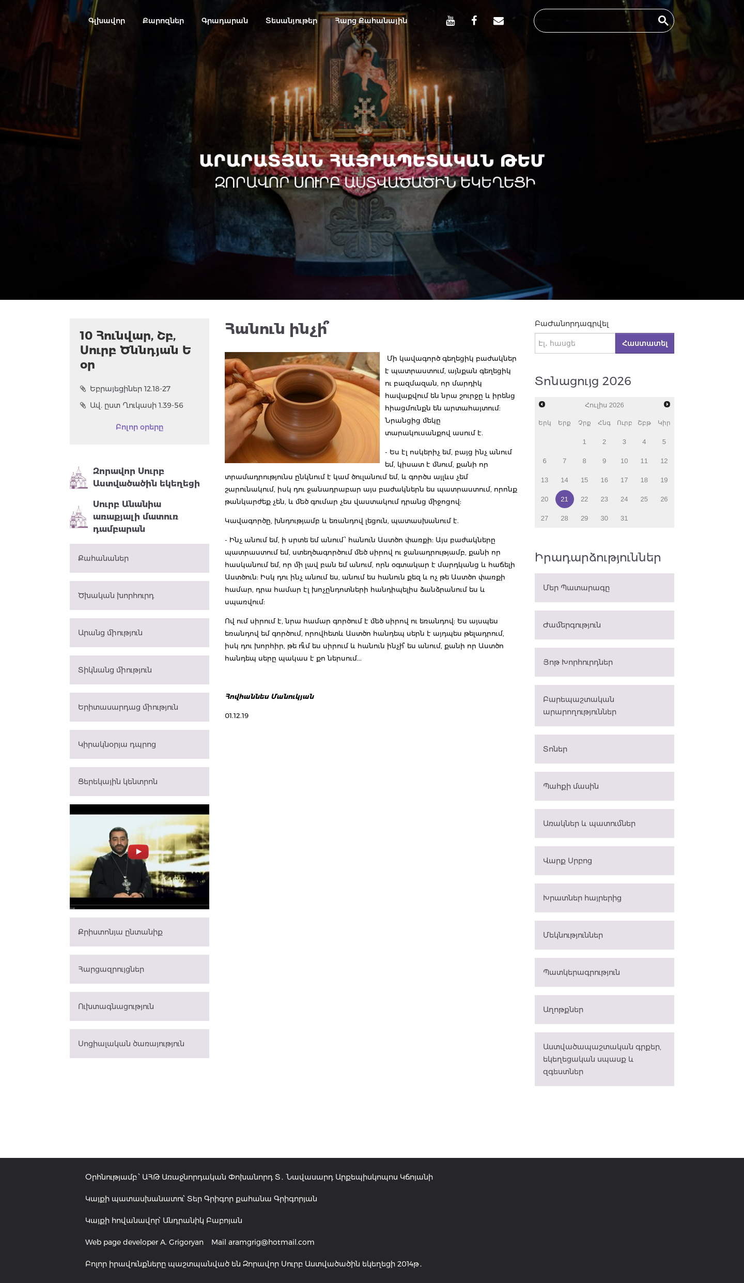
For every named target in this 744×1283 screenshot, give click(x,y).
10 (624, 461)
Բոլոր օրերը (139, 427)
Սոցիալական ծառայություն (131, 1043)
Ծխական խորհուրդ (116, 595)
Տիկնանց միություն (115, 670)
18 (644, 480)
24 (624, 499)
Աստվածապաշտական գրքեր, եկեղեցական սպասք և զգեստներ (602, 1059)
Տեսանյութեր (291, 20)
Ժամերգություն (572, 625)
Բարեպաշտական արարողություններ (579, 705)
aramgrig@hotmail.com (271, 1242)
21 (564, 499)
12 (664, 461)
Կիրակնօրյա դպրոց (117, 744)
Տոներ (555, 749)
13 (544, 480)
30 (604, 518)
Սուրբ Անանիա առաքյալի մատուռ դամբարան (124, 516)
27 (544, 518)
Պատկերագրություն (581, 972)
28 (564, 518)
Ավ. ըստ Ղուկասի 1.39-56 (131, 405)
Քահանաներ (103, 558)
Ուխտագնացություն (116, 1006)
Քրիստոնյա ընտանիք (120, 932)
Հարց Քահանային (371, 20)
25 (644, 499)
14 (564, 480)
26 (664, 499)
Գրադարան (225, 20)
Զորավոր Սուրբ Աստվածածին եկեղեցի (135, 477)
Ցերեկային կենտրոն (118, 781)
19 (664, 480)
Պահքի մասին (571, 786)
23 (604, 499)
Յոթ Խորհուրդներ (578, 662)
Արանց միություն (110, 632)
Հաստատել (645, 343)
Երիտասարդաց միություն (128, 707)
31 (624, 518)
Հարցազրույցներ (111, 969)
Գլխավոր (106, 20)
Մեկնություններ (573, 935)
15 (584, 480)
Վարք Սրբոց (567, 860)
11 (644, 461)
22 (584, 499)
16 (604, 480)
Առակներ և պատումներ (589, 823)
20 (544, 499)
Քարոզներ (163, 20)
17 (624, 480)
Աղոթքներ (563, 1009)
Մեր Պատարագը (576, 587)
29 (584, 518)
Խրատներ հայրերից (582, 898)
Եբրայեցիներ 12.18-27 (125, 388)
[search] (594, 20)
